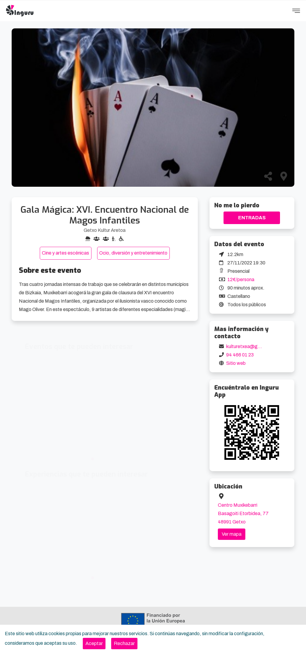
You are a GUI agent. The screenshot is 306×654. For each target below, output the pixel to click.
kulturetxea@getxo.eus (251, 346)
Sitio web (236, 363)
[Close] (94, 643)
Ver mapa (231, 534)
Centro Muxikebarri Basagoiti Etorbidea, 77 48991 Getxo (243, 513)
